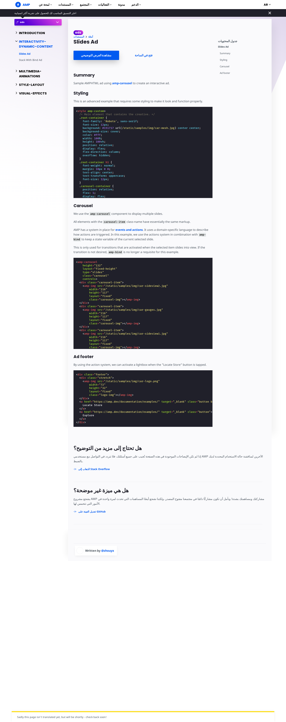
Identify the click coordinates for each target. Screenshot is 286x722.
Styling (223, 59)
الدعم (136, 5)
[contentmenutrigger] (243, 40)
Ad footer (225, 73)
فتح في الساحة (143, 55)
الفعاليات (104, 5)
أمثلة (90, 36)
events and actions (129, 230)
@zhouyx (107, 551)
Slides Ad (24, 53)
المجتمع (86, 5)
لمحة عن (45, 5)
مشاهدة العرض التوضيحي (96, 55)
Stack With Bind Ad (30, 60)
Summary (225, 53)
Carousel (224, 66)
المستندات (65, 5)
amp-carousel (122, 83)
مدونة (121, 5)
